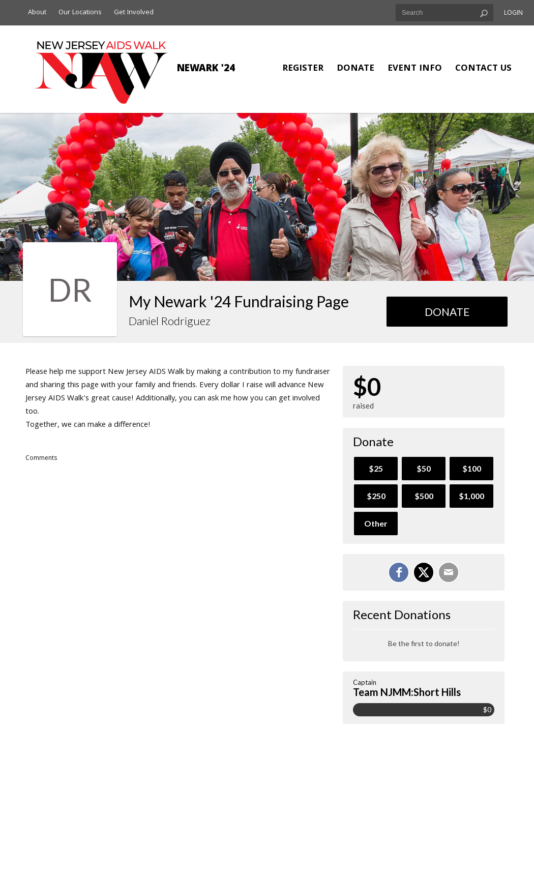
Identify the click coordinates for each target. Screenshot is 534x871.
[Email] (448, 572)
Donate (355, 69)
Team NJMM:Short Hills (407, 692)
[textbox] (444, 12)
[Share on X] (423, 572)
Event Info (415, 69)
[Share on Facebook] (398, 572)
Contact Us (483, 69)
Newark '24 (206, 69)
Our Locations (80, 12)
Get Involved (134, 12)
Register (302, 69)
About (37, 12)
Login (513, 13)
